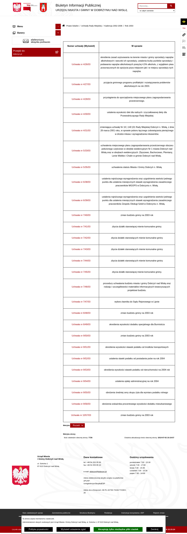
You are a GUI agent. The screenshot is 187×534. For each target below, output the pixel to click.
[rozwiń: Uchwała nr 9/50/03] (59, 300)
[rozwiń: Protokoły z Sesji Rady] (59, 397)
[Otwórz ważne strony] (183, 41)
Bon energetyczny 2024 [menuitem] (24, 486)
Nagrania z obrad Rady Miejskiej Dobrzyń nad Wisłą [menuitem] (33, 423)
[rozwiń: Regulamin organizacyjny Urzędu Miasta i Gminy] (59, 66)
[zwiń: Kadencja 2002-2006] (59, 127)
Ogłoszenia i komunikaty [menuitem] (25, 439)
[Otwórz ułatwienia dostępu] (183, 21)
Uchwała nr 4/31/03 (81, 123)
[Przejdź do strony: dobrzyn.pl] (183, 34)
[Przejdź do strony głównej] (69, 7)
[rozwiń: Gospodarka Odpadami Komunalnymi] (59, 502)
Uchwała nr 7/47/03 (81, 294)
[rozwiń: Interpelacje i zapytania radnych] (59, 383)
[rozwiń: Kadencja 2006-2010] (59, 120)
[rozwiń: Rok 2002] (59, 358)
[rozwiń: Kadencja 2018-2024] (59, 98)
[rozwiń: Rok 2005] (59, 142)
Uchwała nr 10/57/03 (81, 408)
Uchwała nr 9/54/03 (81, 374)
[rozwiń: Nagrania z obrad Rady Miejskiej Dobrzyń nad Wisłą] (59, 422)
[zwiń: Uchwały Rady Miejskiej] (59, 84)
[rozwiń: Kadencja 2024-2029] (59, 91)
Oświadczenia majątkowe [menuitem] (25, 445)
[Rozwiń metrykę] (77, 418)
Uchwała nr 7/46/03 (81, 280)
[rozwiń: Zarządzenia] (59, 390)
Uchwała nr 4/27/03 (81, 77)
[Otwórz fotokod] (183, 54)
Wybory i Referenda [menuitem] (22, 466)
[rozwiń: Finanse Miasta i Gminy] (59, 456)
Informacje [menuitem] (18, 480)
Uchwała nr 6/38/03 (81, 175)
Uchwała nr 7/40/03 (81, 208)
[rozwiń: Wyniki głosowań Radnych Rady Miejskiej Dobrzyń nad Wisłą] (59, 372)
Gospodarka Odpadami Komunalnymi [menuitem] (31, 502)
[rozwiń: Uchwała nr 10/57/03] (59, 350)
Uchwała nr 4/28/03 (81, 92)
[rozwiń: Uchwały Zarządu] (59, 404)
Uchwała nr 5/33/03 (81, 143)
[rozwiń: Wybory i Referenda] (59, 466)
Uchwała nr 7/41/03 (81, 219)
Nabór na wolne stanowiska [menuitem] (26, 461)
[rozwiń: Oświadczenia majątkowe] (59, 445)
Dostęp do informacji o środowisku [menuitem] (29, 508)
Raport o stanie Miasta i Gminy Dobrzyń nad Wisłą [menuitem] (32, 432)
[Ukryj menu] (58, 19)
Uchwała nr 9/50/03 (81, 329)
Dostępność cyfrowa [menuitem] (23, 30)
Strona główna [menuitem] (20, 25)
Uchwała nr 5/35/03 (81, 160)
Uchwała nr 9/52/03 (81, 351)
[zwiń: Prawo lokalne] (59, 52)
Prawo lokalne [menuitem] (20, 52)
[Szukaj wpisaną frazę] (171, 6)
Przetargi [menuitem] (17, 450)
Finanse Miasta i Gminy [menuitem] (24, 455)
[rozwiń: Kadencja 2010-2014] (59, 113)
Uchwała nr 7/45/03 (81, 265)
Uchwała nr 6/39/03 (81, 193)
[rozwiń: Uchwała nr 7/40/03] (59, 228)
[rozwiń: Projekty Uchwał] (59, 77)
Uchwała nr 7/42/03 (81, 231)
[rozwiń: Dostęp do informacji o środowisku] (59, 508)
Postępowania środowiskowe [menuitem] (27, 513)
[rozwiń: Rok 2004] (59, 149)
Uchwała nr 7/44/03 (81, 253)
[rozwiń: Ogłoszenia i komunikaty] (59, 439)
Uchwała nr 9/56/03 (81, 397)
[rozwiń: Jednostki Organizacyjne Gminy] (59, 47)
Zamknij (154, 529)
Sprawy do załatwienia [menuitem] (24, 497)
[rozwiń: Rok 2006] (59, 134)
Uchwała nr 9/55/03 (81, 385)
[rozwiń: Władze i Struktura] (59, 41)
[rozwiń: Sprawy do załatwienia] (59, 497)
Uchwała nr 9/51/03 (81, 340)
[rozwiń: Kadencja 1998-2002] (59, 365)
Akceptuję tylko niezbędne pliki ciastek (118, 529)
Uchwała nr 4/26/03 (81, 57)
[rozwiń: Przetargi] (59, 450)
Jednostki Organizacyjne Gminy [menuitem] (28, 47)
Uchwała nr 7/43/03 (81, 242)
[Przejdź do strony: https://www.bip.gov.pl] (183, 28)
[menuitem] (36, 59)
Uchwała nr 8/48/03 (81, 306)
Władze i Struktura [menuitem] (22, 41)
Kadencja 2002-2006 (113, 19)
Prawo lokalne (72, 19)
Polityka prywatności (38, 529)
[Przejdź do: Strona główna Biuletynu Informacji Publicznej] (63, 19)
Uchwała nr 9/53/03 (81, 363)
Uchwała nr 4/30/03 (81, 107)
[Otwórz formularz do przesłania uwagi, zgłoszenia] (183, 47)
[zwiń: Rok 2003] (59, 156)
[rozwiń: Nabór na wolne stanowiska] (59, 461)
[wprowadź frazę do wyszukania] (153, 6)
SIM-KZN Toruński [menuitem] (22, 491)
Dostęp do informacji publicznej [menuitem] (28, 36)
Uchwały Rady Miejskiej (91, 19)
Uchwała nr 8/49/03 (81, 317)
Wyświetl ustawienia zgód (73, 529)
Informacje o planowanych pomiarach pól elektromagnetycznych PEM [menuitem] (33, 473)
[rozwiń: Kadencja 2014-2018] (59, 106)
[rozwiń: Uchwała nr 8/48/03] (59, 286)
